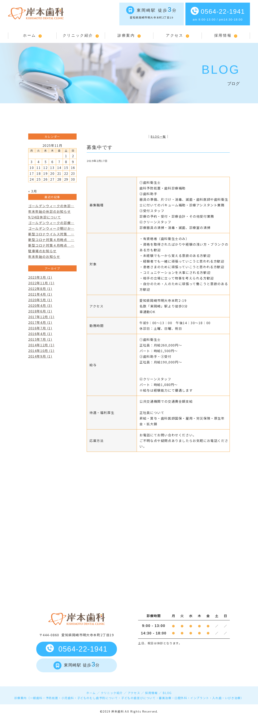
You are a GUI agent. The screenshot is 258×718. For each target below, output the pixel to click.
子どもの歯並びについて (138, 698)
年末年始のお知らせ (44, 256)
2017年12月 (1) (41, 316)
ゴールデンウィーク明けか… (51, 228)
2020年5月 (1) (40, 299)
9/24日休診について (44, 217)
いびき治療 (233, 698)
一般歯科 (36, 698)
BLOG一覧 (158, 136)
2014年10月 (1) (41, 350)
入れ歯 (217, 698)
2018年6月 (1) (40, 311)
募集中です (100, 147)
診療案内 (126, 35)
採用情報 (223, 35)
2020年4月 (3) (40, 305)
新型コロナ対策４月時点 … (51, 239)
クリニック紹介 (78, 35)
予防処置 (52, 698)
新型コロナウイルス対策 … (51, 234)
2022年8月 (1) (40, 288)
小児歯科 (67, 698)
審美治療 (165, 698)
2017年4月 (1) (40, 322)
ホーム (29, 35)
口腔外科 (181, 698)
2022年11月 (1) (41, 282)
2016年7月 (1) (40, 328)
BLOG (167, 693)
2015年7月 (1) (40, 339)
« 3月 (32, 191)
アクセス (174, 35)
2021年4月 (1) (40, 294)
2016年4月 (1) (40, 333)
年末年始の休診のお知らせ (49, 211)
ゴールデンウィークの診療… (51, 222)
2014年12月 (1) (41, 344)
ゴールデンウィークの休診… (51, 205)
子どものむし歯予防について (97, 698)
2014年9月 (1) (40, 356)
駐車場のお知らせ (42, 250)
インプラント (199, 698)
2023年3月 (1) (40, 277)
